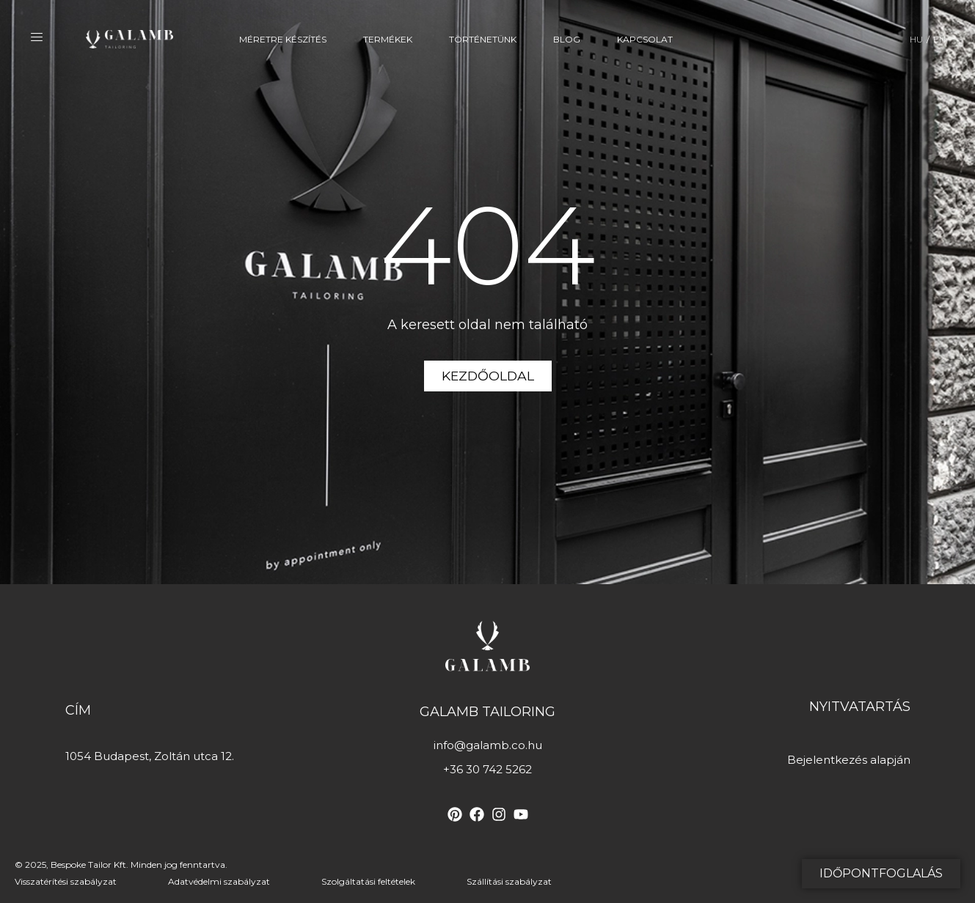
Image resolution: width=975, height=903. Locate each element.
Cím (78, 710)
